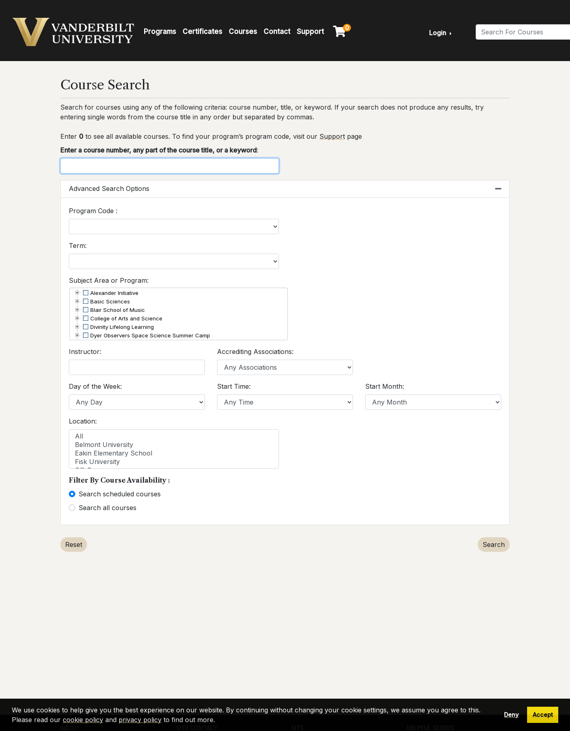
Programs (160, 32)
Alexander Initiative (114, 293)
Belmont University (174, 445)
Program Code (92, 211)
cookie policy (83, 720)
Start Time (233, 386)
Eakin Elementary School (174, 453)
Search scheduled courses (120, 494)
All (174, 436)
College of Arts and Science (126, 318)
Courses (243, 32)
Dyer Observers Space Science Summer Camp (150, 335)
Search (494, 544)
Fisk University (174, 462)
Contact (277, 32)
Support (310, 32)
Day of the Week (94, 386)
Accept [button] (543, 714)
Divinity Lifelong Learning (122, 327)
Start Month (383, 386)
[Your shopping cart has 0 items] (340, 33)
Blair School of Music (117, 310)
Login (438, 33)
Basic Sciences (110, 301)
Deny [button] (511, 714)
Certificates (202, 32)
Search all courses (107, 508)
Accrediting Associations (254, 351)
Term (77, 246)
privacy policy (140, 720)
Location (82, 421)
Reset (73, 544)
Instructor (84, 351)
